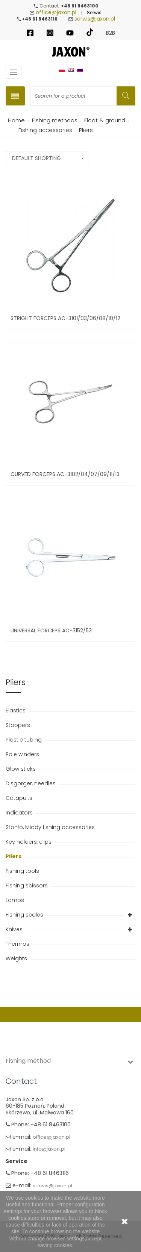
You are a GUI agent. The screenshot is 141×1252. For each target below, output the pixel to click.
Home (15, 120)
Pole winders (23, 754)
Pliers (14, 856)
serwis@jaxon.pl (94, 18)
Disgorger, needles (31, 783)
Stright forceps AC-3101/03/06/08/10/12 (65, 318)
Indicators (20, 812)
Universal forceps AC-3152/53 (51, 630)
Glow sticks (21, 769)
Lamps (16, 900)
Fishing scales (25, 914)
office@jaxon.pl (56, 12)
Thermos (18, 944)
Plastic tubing (24, 739)
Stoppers (19, 725)
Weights (17, 958)
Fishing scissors (27, 885)
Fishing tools (23, 871)
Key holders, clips (29, 842)
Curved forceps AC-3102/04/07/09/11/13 (65, 474)
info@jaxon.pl (49, 1149)
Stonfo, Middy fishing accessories (51, 827)
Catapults (20, 798)
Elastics (16, 710)
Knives (15, 929)
